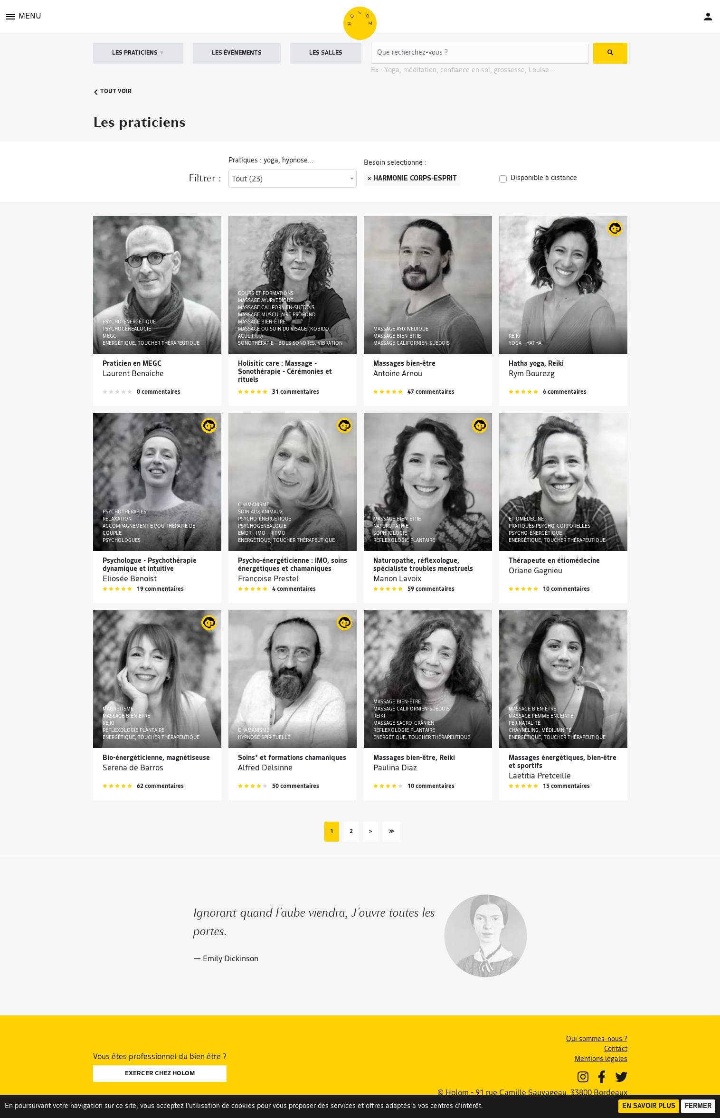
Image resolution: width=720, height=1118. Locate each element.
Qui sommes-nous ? (596, 1039)
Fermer (698, 1106)
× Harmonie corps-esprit (412, 178)
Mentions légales (601, 1059)
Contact (615, 1049)
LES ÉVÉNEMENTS (237, 53)
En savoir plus (648, 1106)
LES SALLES (325, 53)
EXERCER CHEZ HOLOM (160, 1074)
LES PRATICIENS (138, 53)
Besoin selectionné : (395, 163)
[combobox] (292, 179)
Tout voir (112, 92)
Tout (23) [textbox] (247, 179)
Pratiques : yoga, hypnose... (270, 160)
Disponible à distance (544, 178)
